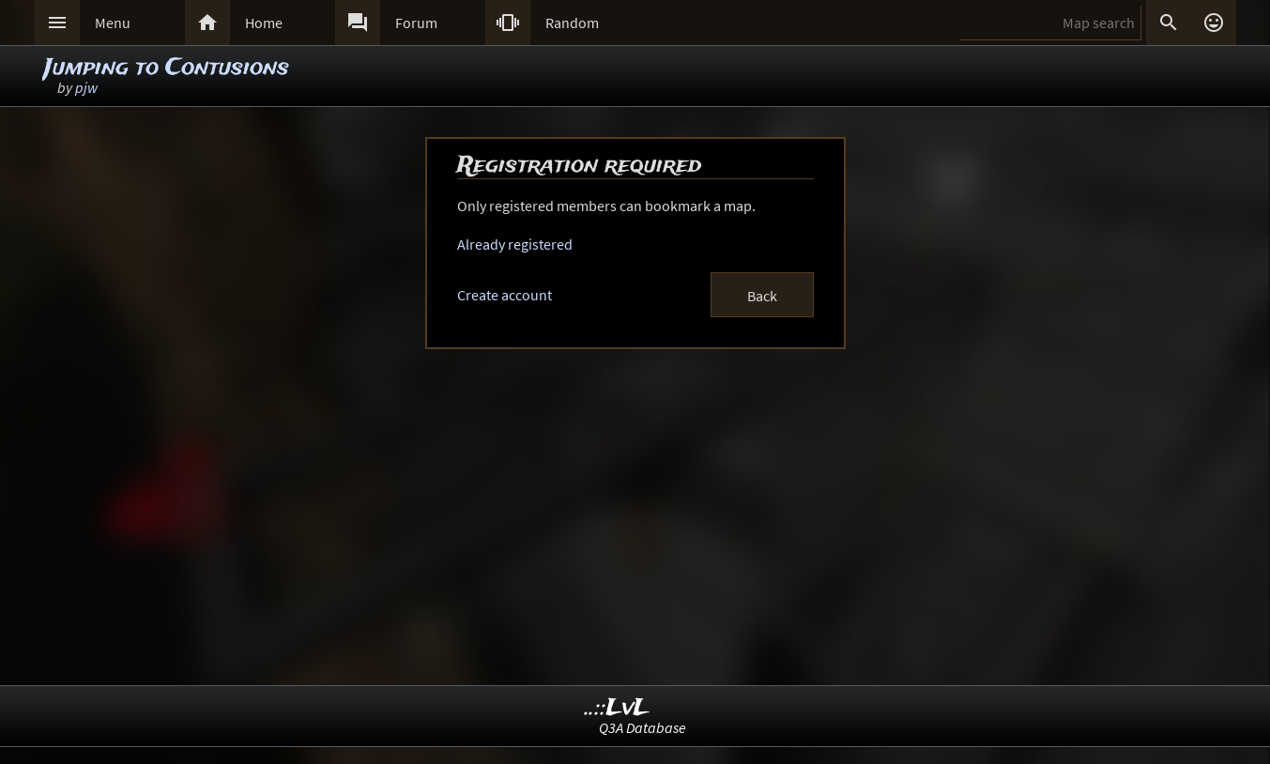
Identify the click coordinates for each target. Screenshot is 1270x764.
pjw (86, 87)
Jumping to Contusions (166, 68)
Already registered (515, 244)
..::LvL (617, 708)
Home (264, 22)
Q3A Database (642, 727)
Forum (416, 22)
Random (572, 22)
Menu (112, 22)
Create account (504, 294)
